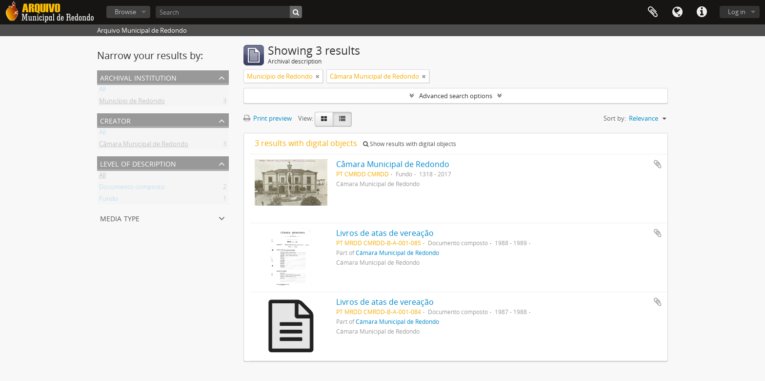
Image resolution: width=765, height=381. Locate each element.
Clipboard (653, 12)
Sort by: (615, 118)
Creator (115, 120)
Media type (120, 217)
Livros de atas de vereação (385, 233)
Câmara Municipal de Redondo (143, 145)
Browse (125, 11)
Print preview (267, 118)
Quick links (701, 12)
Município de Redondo (132, 102)
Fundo (108, 200)
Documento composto (132, 188)
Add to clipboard (658, 164)
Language (677, 12)
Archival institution (138, 77)
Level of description (138, 162)
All (102, 90)
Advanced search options (455, 95)
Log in (736, 11)
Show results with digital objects (409, 144)
